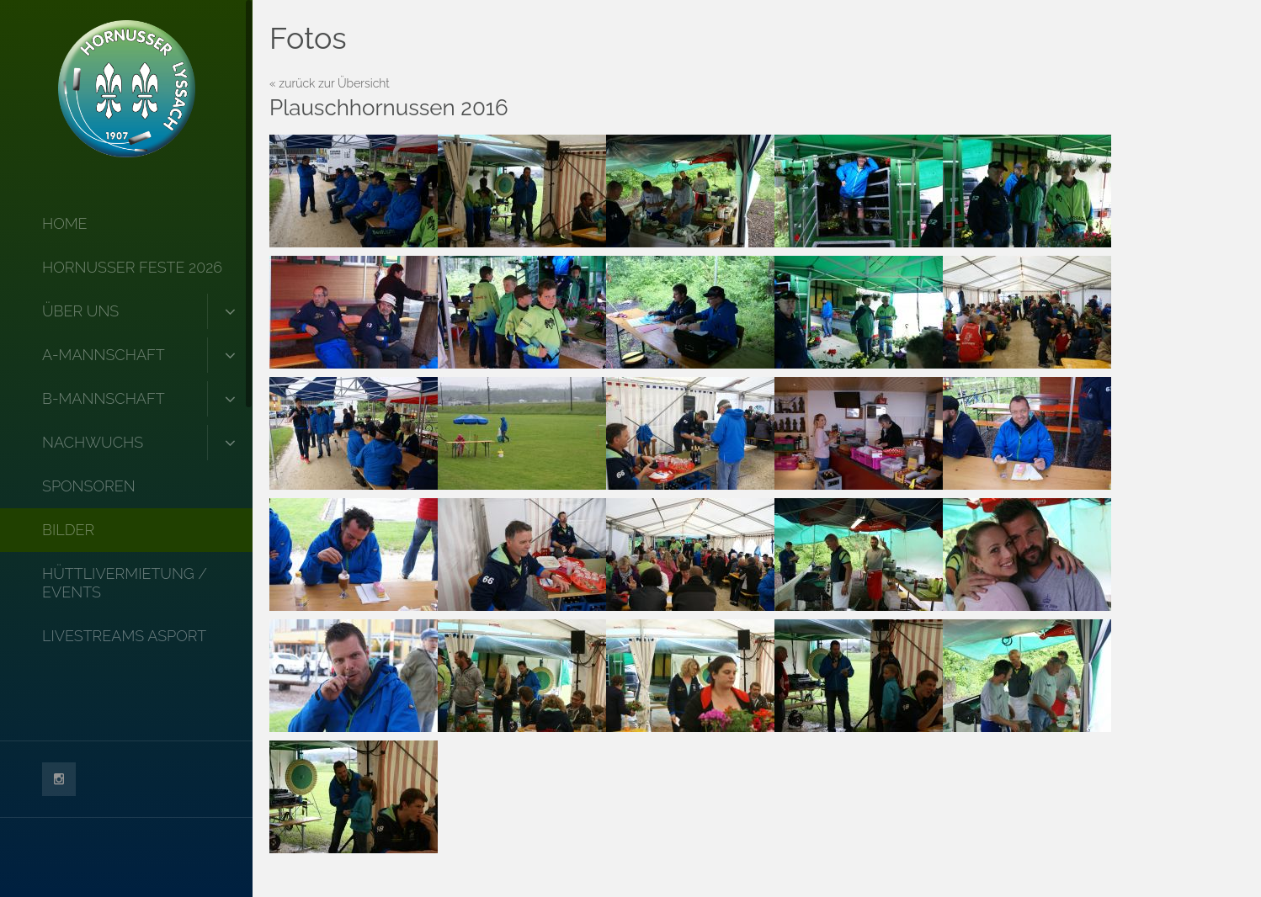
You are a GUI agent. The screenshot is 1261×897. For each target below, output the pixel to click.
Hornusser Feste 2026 (132, 267)
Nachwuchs (92, 442)
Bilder (68, 530)
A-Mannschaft (103, 355)
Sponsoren (89, 486)
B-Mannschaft (103, 398)
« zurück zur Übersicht (329, 83)
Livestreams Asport (124, 636)
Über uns (80, 311)
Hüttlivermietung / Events (124, 583)
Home (65, 223)
